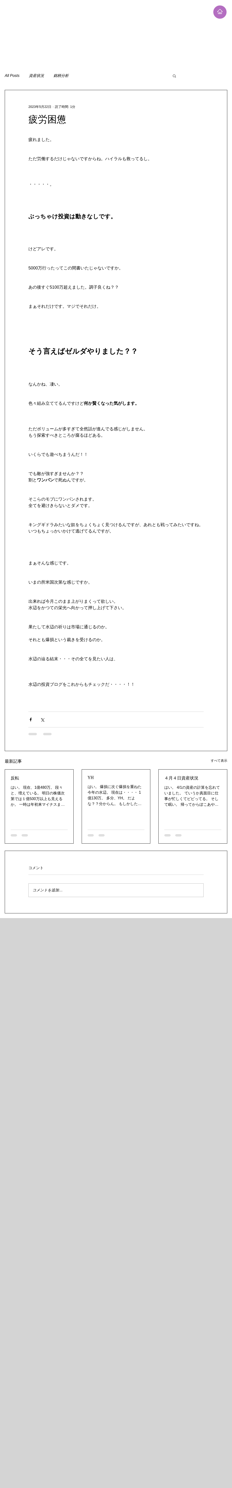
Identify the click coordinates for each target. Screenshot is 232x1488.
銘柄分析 (61, 76)
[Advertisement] (97, 33)
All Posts (12, 76)
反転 (15, 778)
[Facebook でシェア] (30, 719)
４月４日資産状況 (181, 778)
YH (91, 777)
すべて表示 (219, 760)
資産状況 (36, 76)
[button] (174, 76)
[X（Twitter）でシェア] (42, 719)
